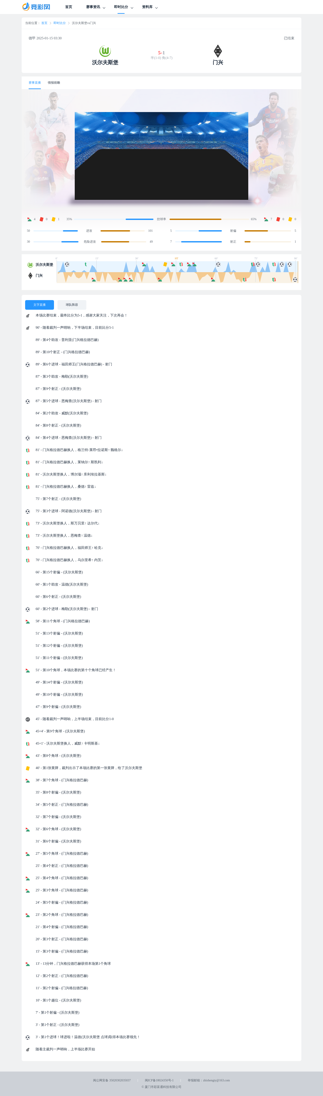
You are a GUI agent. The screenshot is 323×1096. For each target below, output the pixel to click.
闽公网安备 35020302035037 (112, 1080)
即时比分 (124, 7)
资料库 (150, 7)
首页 (68, 7)
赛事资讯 (96, 7)
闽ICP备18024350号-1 (159, 1080)
